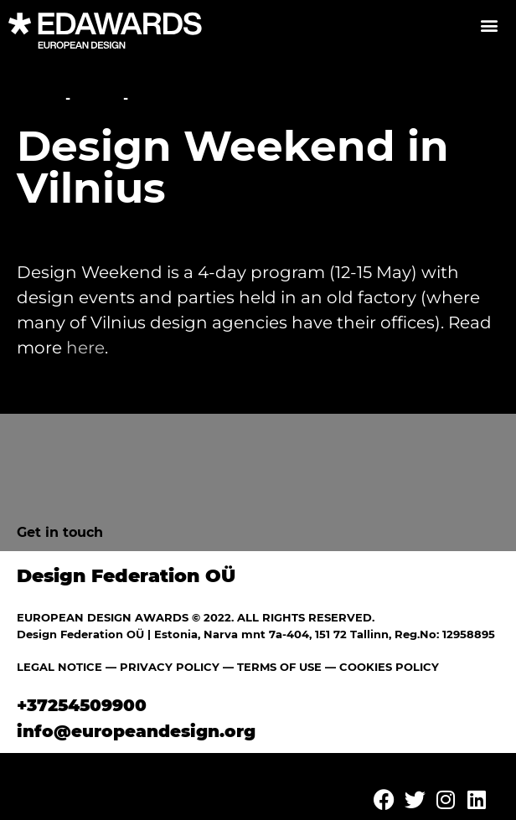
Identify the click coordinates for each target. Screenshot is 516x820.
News (97, 98)
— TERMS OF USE (272, 666)
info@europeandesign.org (136, 731)
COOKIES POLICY (389, 666)
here (85, 348)
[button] (489, 25)
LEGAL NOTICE (59, 666)
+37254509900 (82, 705)
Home (39, 98)
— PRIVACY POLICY (160, 666)
